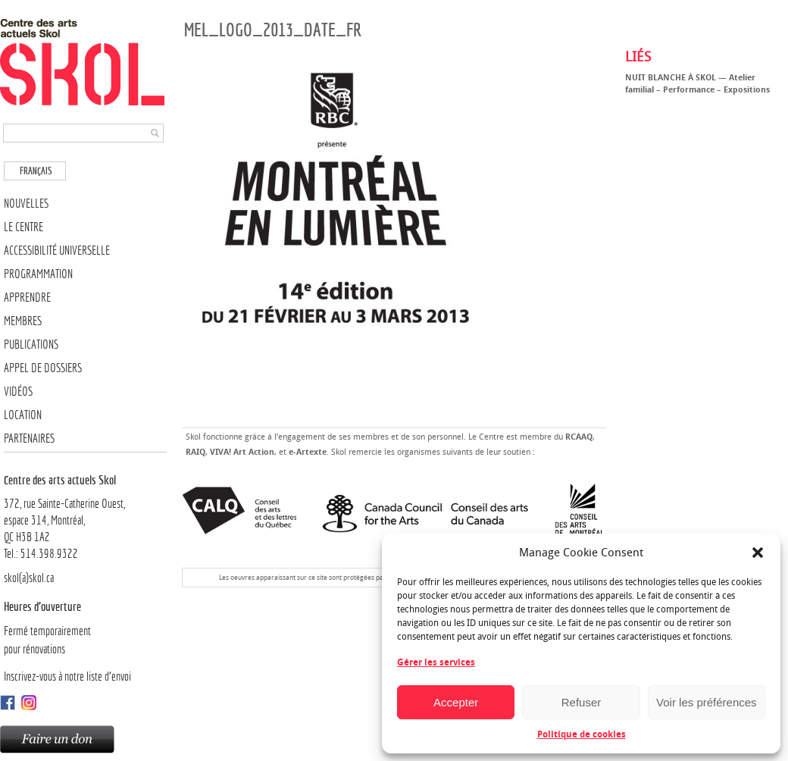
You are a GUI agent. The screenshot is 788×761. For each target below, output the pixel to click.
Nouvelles (26, 203)
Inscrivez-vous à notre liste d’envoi (67, 676)
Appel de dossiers (43, 368)
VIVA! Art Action (242, 452)
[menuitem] (35, 171)
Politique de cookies (581, 734)
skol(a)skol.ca (29, 578)
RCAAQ (579, 437)
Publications (31, 344)
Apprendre (27, 297)
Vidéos (18, 391)
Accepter (455, 702)
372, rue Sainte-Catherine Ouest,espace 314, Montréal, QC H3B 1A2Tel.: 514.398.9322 (85, 516)
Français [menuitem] (36, 171)
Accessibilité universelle (57, 250)
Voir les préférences (706, 702)
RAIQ (195, 452)
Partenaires (29, 438)
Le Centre (23, 227)
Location (23, 415)
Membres (23, 321)
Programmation (38, 274)
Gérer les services (436, 662)
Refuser (581, 702)
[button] (757, 552)
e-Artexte (308, 452)
